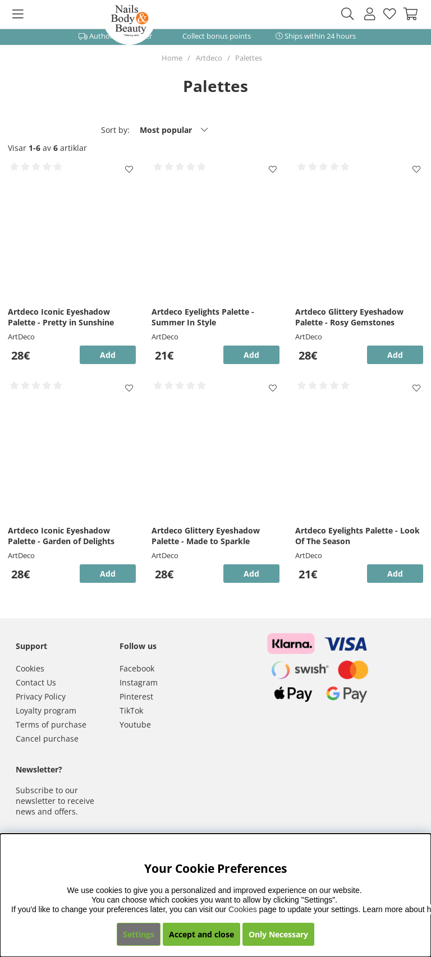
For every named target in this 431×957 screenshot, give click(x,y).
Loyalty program (46, 710)
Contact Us (36, 682)
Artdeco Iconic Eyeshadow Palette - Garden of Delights (61, 535)
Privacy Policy (41, 696)
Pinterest (136, 696)
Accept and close (201, 934)
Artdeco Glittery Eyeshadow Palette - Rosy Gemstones (349, 317)
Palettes (248, 58)
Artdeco (209, 58)
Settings (138, 934)
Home (172, 58)
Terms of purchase (51, 724)
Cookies (30, 668)
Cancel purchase (47, 738)
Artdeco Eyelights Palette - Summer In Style (203, 317)
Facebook (137, 668)
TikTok (131, 710)
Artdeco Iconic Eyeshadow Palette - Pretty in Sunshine (61, 317)
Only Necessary (278, 934)
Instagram (139, 682)
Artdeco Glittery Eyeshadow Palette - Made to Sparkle (206, 535)
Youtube (135, 724)
